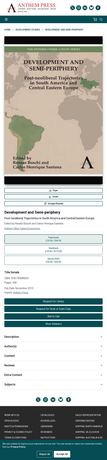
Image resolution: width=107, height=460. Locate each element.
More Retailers (53, 323)
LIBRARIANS (47, 426)
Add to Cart (54, 316)
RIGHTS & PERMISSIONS (16, 426)
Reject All (44, 454)
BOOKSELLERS (48, 421)
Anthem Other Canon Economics (22, 228)
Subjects (53, 384)
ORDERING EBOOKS (85, 421)
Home (7, 29)
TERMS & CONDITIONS (15, 437)
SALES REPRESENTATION (88, 415)
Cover (53, 196)
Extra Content (53, 375)
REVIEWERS (46, 432)
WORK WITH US (11, 415)
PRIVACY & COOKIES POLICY (18, 432)
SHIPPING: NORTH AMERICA (89, 426)
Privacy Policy (18, 447)
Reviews (53, 365)
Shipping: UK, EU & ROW (87, 432)
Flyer (53, 190)
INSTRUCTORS (48, 437)
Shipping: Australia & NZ (89, 437)
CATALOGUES (47, 415)
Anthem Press (20, 292)
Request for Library (53, 301)
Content (53, 355)
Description (53, 336)
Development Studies (28, 29)
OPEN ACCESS (11, 421)
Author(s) (53, 346)
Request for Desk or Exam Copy (53, 308)
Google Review (53, 203)
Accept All (62, 454)
